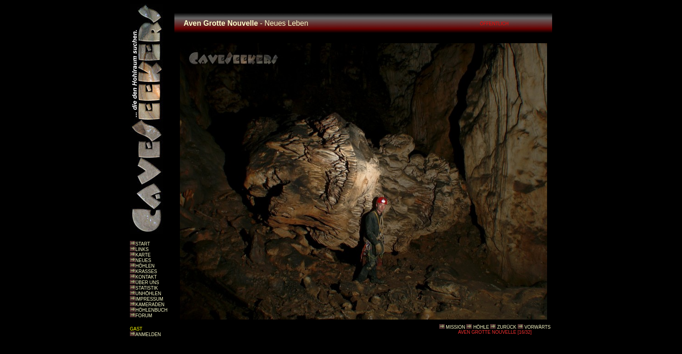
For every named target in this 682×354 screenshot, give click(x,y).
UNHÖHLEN (148, 293)
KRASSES (146, 271)
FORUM (143, 315)
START (142, 243)
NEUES (143, 260)
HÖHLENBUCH (151, 310)
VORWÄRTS (537, 327)
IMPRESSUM (149, 299)
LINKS (142, 249)
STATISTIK (146, 288)
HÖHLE (481, 327)
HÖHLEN (145, 265)
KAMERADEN (149, 304)
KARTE (143, 254)
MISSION (455, 327)
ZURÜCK (506, 327)
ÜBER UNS (147, 282)
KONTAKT (146, 277)
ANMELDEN (148, 334)
